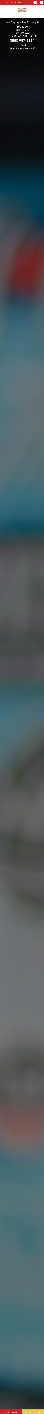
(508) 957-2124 (22, 40)
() (22, 48)
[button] (41, 716)
